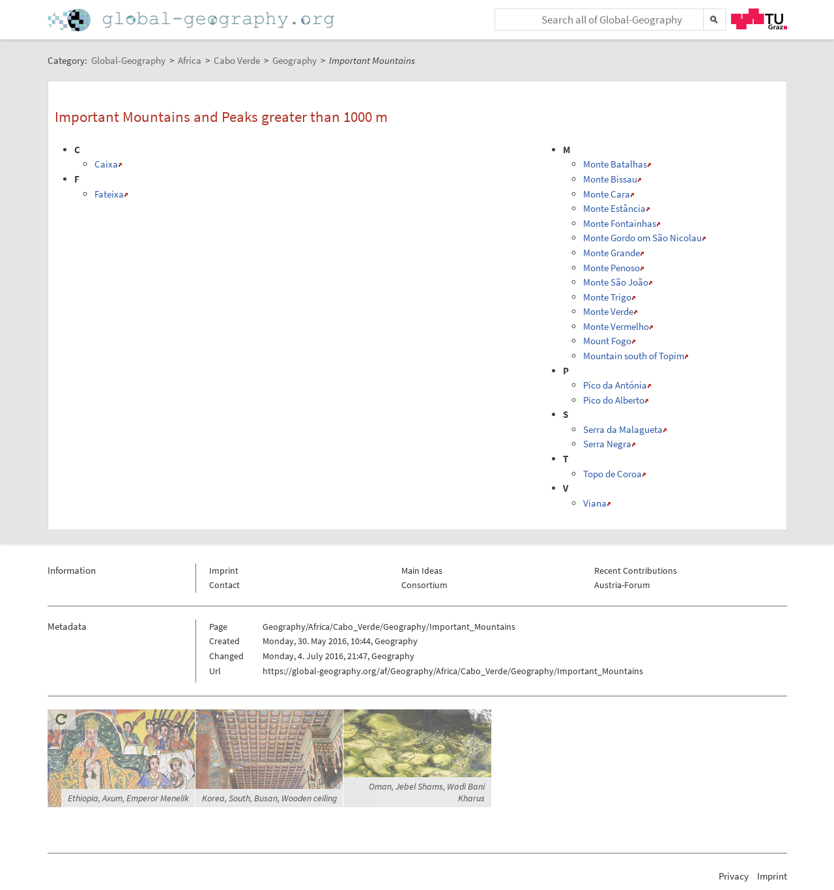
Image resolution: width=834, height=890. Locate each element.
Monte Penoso (611, 267)
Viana (595, 503)
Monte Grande (611, 252)
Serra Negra (607, 444)
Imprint (223, 570)
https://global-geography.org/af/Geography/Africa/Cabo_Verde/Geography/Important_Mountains (453, 671)
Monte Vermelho (616, 326)
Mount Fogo (607, 340)
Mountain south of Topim (633, 355)
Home (192, 19)
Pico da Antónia (615, 385)
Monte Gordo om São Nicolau (642, 237)
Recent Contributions (635, 570)
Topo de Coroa (612, 473)
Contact (224, 585)
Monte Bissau (610, 179)
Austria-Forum (622, 585)
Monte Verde (608, 311)
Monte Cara (606, 194)
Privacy (734, 876)
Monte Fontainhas (619, 223)
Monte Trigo (607, 297)
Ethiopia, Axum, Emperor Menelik (128, 798)
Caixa (106, 164)
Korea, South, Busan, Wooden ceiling (269, 798)
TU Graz (759, 18)
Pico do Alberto (613, 400)
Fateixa (109, 194)
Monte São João (615, 282)
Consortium (424, 585)
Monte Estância (614, 208)
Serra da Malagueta (623, 429)
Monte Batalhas (615, 164)
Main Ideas (421, 570)
